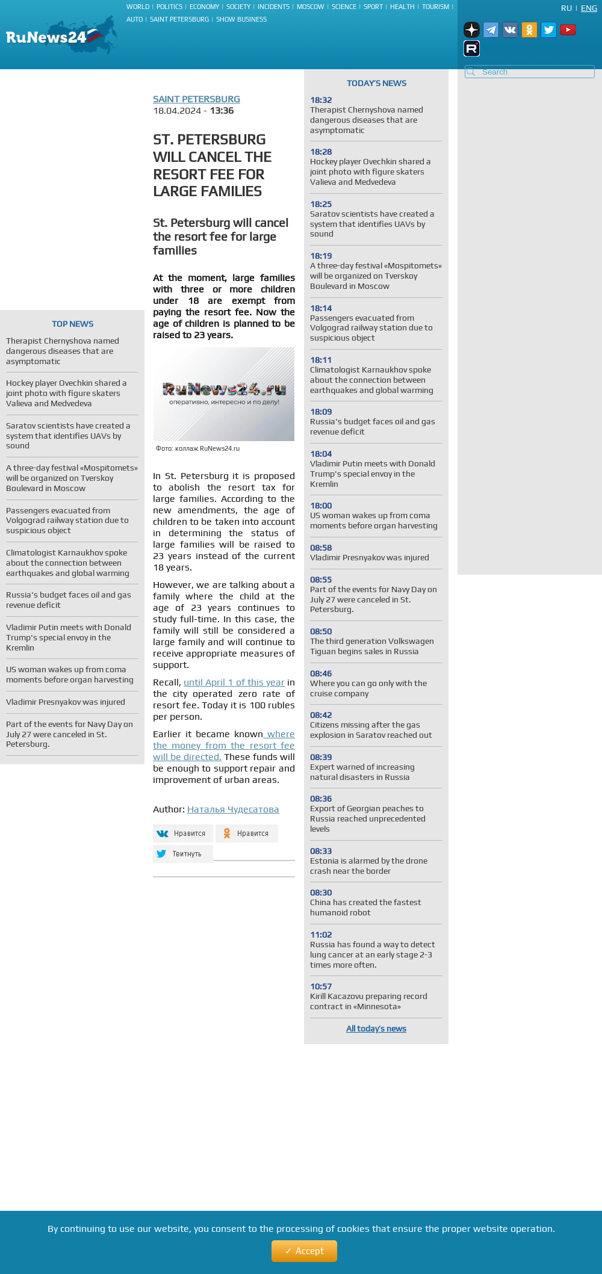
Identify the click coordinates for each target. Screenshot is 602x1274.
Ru (566, 8)
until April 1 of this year (234, 682)
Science (344, 6)
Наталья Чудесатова (233, 809)
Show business (241, 19)
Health (402, 6)
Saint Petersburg (179, 19)
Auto (134, 19)
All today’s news (376, 1028)
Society (238, 6)
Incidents (274, 6)
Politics (169, 6)
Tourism (435, 6)
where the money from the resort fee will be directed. (224, 745)
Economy (204, 6)
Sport (373, 6)
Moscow (310, 6)
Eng (589, 8)
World (137, 6)
